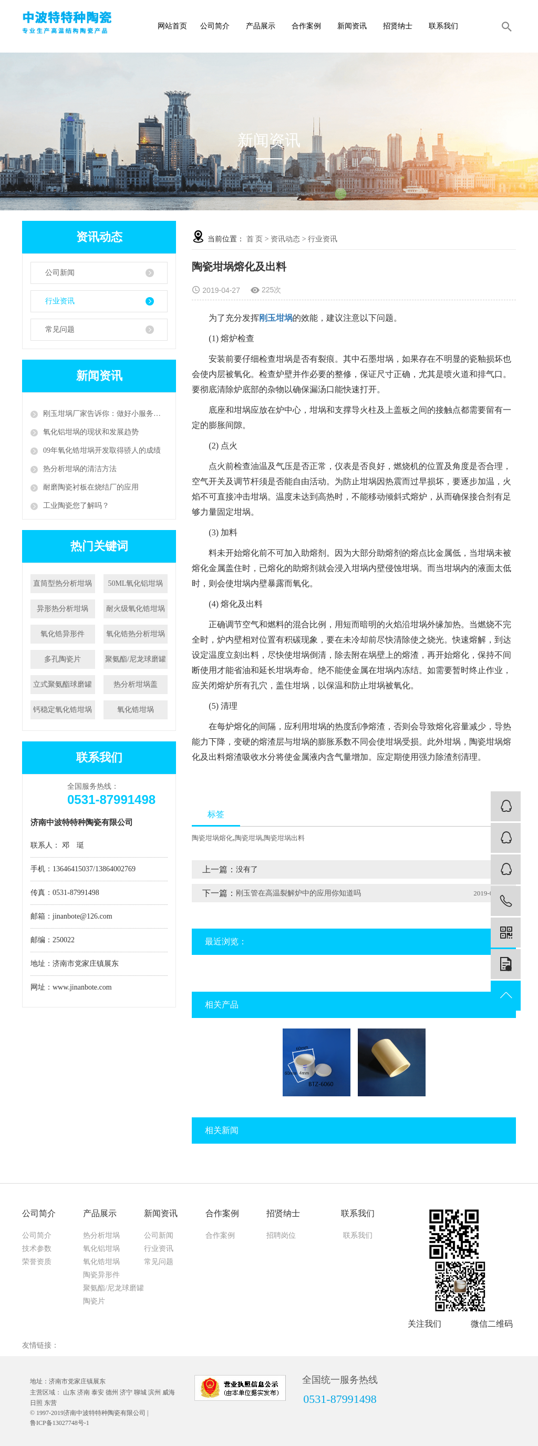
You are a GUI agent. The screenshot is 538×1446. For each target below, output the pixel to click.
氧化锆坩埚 (135, 710)
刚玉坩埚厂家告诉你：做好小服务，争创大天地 (105, 413)
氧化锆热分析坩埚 (135, 634)
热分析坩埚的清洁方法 (80, 469)
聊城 (140, 1392)
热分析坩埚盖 (135, 684)
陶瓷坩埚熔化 (212, 838)
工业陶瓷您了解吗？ (76, 506)
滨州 (154, 1392)
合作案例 (309, 26)
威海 (168, 1392)
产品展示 (263, 26)
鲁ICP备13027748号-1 (59, 1423)
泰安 (97, 1392)
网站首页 (172, 26)
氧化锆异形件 (62, 634)
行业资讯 (60, 301)
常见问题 (60, 329)
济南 (83, 1392)
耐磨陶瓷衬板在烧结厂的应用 (91, 487)
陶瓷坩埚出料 (284, 838)
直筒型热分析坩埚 (62, 583)
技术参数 (36, 1248)
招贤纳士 (400, 26)
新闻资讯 (355, 26)
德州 (112, 1392)
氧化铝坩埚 (101, 1248)
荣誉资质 (36, 1262)
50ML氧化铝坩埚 (135, 583)
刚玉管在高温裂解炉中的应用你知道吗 (298, 893)
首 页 (254, 239)
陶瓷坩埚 (248, 838)
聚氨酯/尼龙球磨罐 (135, 659)
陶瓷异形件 (101, 1275)
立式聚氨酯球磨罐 (62, 684)
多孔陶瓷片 (62, 659)
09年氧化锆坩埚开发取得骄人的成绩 (102, 450)
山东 (69, 1392)
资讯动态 (285, 239)
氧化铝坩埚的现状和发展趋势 (91, 432)
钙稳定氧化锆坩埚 (62, 710)
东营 (50, 1403)
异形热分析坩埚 (62, 609)
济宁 (126, 1392)
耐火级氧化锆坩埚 (135, 609)
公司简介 (217, 26)
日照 (36, 1403)
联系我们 (446, 26)
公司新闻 (60, 273)
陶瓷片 (94, 1301)
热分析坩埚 (101, 1235)
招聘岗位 (281, 1235)
